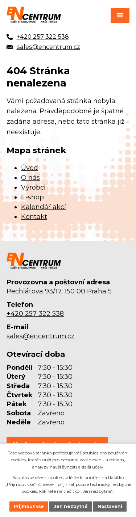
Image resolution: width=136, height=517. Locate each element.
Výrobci (33, 187)
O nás (30, 178)
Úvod (29, 168)
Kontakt (34, 217)
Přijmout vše (29, 506)
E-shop (32, 197)
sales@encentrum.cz (41, 336)
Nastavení (110, 506)
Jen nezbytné (71, 506)
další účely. (93, 467)
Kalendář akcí (43, 207)
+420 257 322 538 (35, 314)
